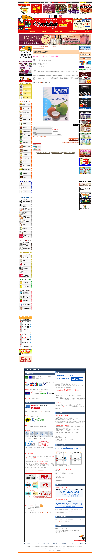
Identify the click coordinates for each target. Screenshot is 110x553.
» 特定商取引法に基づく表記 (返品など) (70, 142)
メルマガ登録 (85, 31)
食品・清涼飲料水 (40, 46)
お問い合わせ (72, 31)
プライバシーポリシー (59, 521)
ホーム (34, 46)
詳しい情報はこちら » (25, 74)
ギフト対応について (43, 512)
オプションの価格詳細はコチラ (39, 136)
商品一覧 (33, 31)
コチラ (40, 82)
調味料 (46, 46)
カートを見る (58, 31)
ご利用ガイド (45, 31)
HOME (23, 31)
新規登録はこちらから (84, 49)
